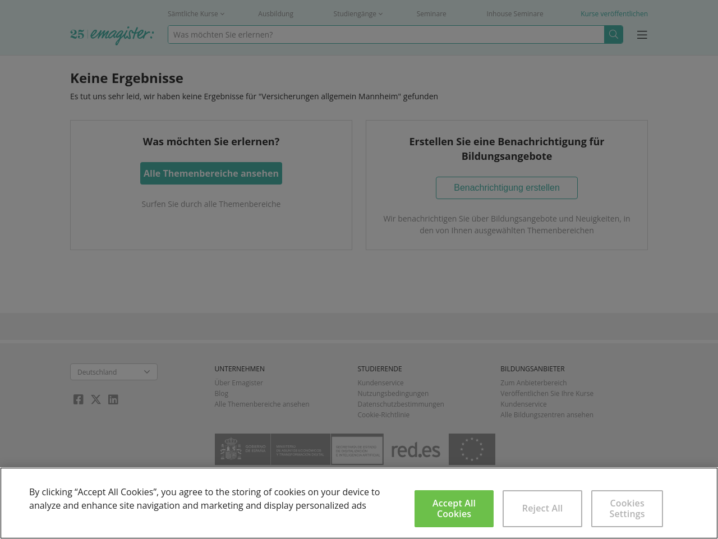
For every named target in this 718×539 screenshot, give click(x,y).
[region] (359, 503)
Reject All (542, 508)
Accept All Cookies (454, 508)
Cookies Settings (627, 508)
